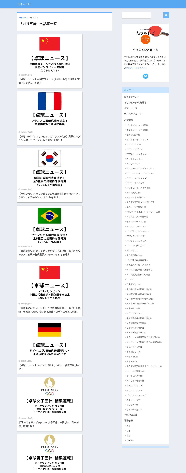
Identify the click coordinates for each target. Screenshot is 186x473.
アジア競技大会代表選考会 (138, 275)
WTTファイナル (133, 145)
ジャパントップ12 (134, 347)
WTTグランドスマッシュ (137, 140)
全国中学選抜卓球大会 (136, 333)
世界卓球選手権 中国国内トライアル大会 (144, 366)
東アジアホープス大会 (136, 222)
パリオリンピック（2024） (138, 125)
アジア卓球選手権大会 (136, 197)
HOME (93, 462)
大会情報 (128, 120)
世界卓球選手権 (133, 135)
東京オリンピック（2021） (138, 130)
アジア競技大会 (133, 193)
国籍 (128, 426)
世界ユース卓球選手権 (136, 207)
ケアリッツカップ (134, 313)
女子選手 (130, 441)
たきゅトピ (25, 4)
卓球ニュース (130, 108)
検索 (166, 15)
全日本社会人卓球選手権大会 (139, 289)
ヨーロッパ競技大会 (135, 371)
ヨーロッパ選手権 (134, 376)
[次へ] (75, 340)
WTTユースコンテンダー (137, 178)
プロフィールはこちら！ (137, 68)
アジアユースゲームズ (136, 226)
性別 (128, 436)
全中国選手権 (132, 362)
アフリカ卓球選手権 (135, 381)
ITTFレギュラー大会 (135, 236)
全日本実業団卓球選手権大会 (139, 294)
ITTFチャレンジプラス (136, 241)
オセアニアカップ (134, 391)
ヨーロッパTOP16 (134, 386)
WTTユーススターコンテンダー (140, 173)
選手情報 (128, 421)
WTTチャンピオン (134, 149)
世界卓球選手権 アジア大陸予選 (140, 202)
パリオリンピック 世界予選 (138, 188)
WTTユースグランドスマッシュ (140, 169)
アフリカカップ (133, 400)
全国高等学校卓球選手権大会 (139, 318)
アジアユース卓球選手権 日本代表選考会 (144, 342)
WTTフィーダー (133, 164)
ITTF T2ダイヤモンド (136, 246)
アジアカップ (132, 251)
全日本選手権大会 (134, 255)
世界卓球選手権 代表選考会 (138, 265)
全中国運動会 (132, 357)
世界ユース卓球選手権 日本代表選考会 (143, 337)
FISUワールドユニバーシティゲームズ (143, 212)
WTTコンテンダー (134, 159)
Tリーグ (130, 280)
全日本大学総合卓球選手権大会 (140, 299)
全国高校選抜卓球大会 (136, 323)
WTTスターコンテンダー (137, 154)
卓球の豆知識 (130, 415)
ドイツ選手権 (132, 405)
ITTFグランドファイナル (137, 231)
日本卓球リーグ (133, 284)
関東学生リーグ (133, 308)
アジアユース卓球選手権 (137, 217)
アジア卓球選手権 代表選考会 (139, 270)
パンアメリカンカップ (136, 395)
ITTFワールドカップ (135, 183)
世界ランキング (132, 97)
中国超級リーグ (133, 352)
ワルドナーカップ (134, 410)
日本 (128, 431)
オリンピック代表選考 (135, 102)
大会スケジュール (133, 114)
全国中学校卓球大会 (135, 328)
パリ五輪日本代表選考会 (137, 260)
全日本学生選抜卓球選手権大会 (140, 304)
